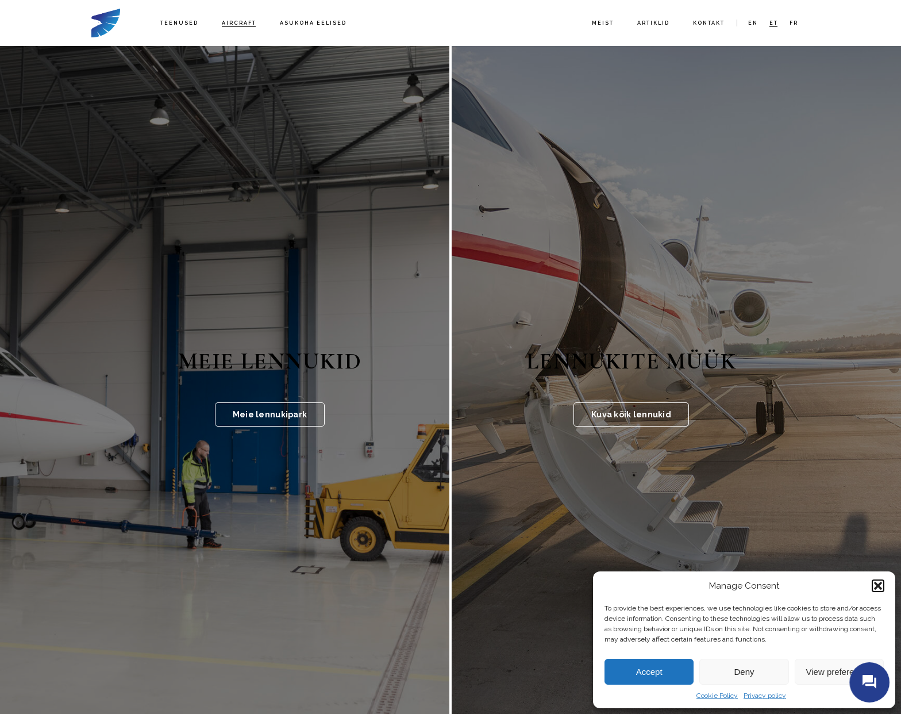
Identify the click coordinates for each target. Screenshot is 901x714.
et (773, 23)
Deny (744, 672)
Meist (603, 23)
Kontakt (709, 23)
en (753, 23)
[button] (878, 586)
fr (794, 23)
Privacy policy (765, 696)
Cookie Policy (717, 696)
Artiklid (653, 23)
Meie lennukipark (270, 414)
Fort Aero (105, 23)
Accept (649, 672)
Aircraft (239, 23)
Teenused (179, 23)
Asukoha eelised (313, 23)
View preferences (839, 672)
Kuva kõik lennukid (631, 414)
